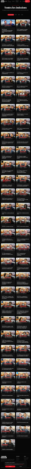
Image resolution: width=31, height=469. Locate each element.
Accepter (10, 466)
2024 (19, 14)
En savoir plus (21, 464)
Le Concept (9, 1)
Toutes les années (10, 14)
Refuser (21, 466)
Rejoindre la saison (17, 1)
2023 (22, 14)
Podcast (13, 1)
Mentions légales (26, 457)
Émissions (5, 1)
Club (20, 1)
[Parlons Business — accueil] (2, 1)
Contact (23, 1)
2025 (16, 14)
